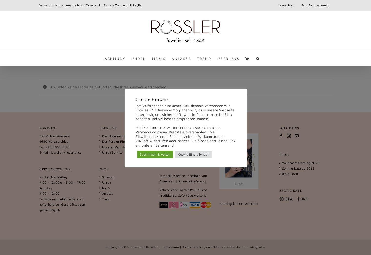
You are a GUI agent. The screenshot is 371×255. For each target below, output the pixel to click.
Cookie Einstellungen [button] (193, 154)
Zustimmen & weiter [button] (155, 154)
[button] (258, 58)
